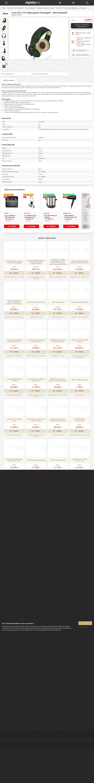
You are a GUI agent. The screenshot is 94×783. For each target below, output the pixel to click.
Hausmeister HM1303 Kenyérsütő (36, 329)
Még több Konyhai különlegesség (14, 344)
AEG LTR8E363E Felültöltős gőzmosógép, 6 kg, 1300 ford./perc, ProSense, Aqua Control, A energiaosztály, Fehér (58, 289)
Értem (85, 624)
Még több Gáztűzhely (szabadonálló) (36, 383)
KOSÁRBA (13, 226)
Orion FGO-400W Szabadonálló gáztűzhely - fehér (36, 368)
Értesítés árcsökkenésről (40, 74)
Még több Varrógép (58, 344)
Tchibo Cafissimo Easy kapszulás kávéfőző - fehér (36, 407)
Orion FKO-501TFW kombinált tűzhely (79, 368)
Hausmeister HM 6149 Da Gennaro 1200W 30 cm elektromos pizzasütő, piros (14, 329)
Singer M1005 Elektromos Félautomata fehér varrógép (58, 447)
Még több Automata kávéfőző (14, 422)
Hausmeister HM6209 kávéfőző (79, 329)
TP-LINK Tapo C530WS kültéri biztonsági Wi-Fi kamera (14, 368)
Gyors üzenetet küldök (82, 55)
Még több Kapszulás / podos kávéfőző (36, 304)
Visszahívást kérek (81, 50)
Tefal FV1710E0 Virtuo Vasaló (80, 407)
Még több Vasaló (79, 422)
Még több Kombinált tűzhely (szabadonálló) (79, 383)
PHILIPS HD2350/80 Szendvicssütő (79, 447)
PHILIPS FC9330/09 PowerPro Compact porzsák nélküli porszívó (79, 289)
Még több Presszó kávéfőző (79, 344)
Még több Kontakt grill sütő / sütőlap (14, 304)
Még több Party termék (58, 383)
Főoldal (4, 8)
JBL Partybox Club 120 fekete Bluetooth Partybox (58, 368)
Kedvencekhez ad (7, 74)
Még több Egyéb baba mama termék (58, 422)
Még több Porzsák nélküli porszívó (79, 304)
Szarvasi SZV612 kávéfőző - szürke (14, 447)
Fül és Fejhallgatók (30, 8)
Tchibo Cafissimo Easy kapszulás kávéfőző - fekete (36, 447)
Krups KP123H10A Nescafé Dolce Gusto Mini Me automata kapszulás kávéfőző (36, 289)
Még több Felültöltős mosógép (58, 304)
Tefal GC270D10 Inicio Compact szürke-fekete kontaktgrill (14, 289)
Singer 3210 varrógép (58, 329)
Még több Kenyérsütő (36, 344)
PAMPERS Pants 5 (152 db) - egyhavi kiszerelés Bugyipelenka (58, 407)
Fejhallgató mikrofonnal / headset (45, 8)
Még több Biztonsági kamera (14, 383)
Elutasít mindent (85, 628)
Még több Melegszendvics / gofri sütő (79, 462)
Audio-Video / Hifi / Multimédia (15, 8)
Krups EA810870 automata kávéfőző (14, 407)
